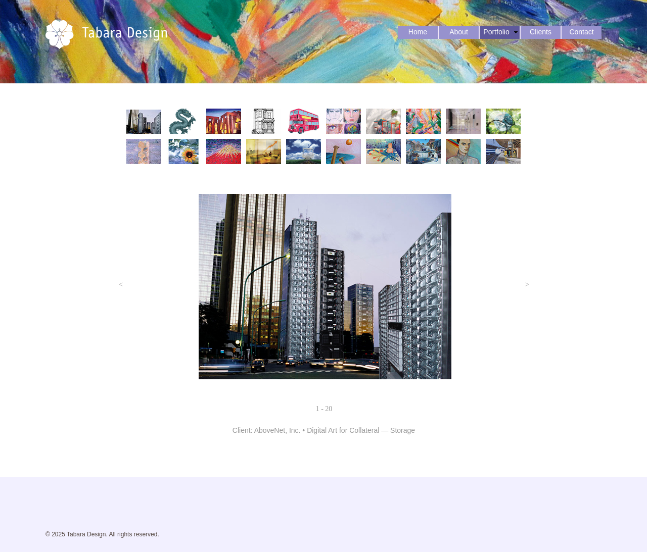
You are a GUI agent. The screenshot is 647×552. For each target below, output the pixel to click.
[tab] (143, 121)
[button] (120, 285)
